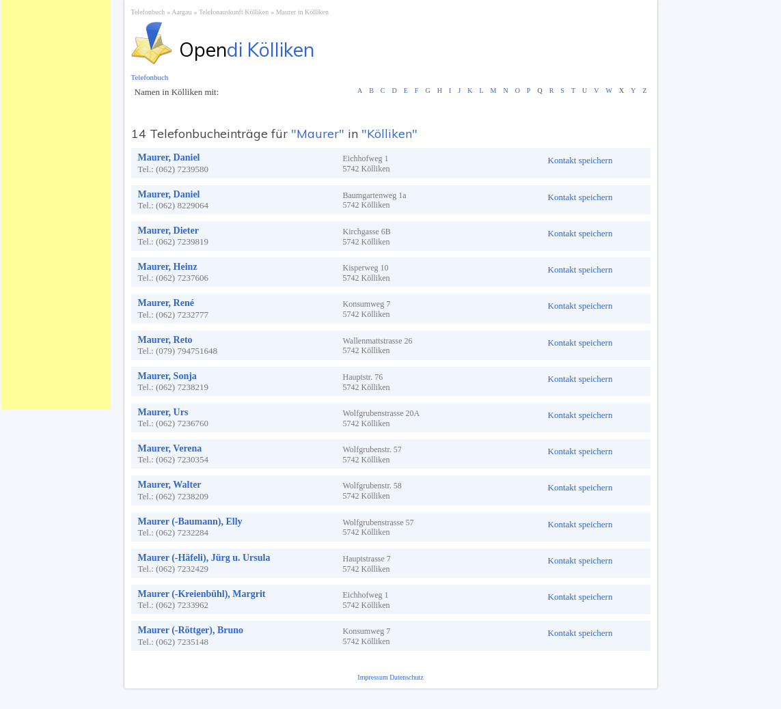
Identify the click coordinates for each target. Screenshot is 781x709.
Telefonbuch (148, 12)
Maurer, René (166, 303)
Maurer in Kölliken (302, 12)
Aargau (181, 12)
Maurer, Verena (170, 448)
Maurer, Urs (163, 412)
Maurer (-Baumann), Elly (190, 521)
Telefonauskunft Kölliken (234, 12)
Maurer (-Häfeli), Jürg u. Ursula (204, 558)
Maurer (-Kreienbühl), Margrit (202, 594)
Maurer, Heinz (167, 267)
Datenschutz (406, 677)
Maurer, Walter (170, 484)
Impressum (373, 677)
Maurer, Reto (165, 340)
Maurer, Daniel (169, 157)
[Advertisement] (56, 205)
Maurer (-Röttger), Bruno (191, 630)
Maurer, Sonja (167, 376)
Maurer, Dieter (168, 230)
